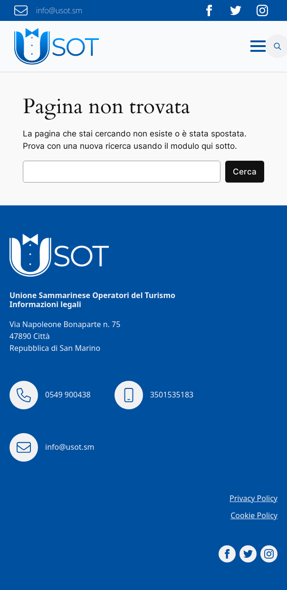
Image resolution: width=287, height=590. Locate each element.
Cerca (245, 171)
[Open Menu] (258, 46)
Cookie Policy (253, 515)
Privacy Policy (253, 498)
